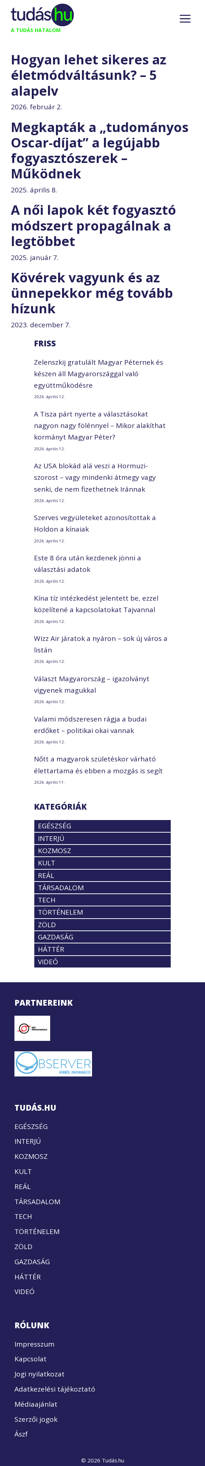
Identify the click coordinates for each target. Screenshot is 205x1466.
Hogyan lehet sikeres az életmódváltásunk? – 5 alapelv (88, 75)
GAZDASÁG (55, 937)
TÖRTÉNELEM (60, 912)
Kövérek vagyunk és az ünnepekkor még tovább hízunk (92, 293)
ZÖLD (47, 924)
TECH (47, 900)
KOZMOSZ (54, 850)
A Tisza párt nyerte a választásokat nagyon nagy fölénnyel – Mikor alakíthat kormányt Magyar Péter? (100, 425)
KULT (46, 863)
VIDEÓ (48, 961)
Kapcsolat (30, 1358)
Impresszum (34, 1344)
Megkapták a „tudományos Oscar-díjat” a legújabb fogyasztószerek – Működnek (99, 150)
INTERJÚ (51, 838)
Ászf (21, 1434)
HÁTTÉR (51, 949)
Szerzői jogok (35, 1419)
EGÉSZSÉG (54, 825)
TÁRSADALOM (61, 887)
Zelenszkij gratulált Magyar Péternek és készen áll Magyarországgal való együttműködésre (98, 374)
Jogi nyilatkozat (39, 1374)
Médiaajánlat (35, 1404)
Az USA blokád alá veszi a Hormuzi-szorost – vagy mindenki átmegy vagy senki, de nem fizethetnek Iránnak (95, 477)
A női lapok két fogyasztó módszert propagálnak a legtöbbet (93, 225)
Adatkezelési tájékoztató (54, 1389)
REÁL (46, 875)
